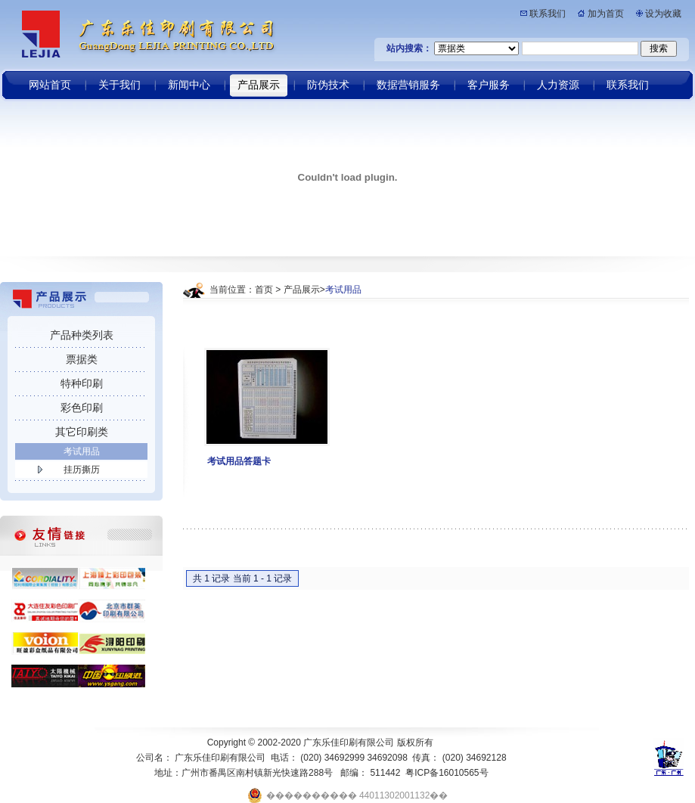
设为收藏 (663, 13)
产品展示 (302, 289)
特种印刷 (82, 383)
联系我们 (547, 13)
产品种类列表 (81, 335)
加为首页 (606, 13)
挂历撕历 (82, 469)
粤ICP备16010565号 (446, 772)
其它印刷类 (81, 432)
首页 (264, 289)
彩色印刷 (82, 408)
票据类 (82, 359)
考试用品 (82, 451)
